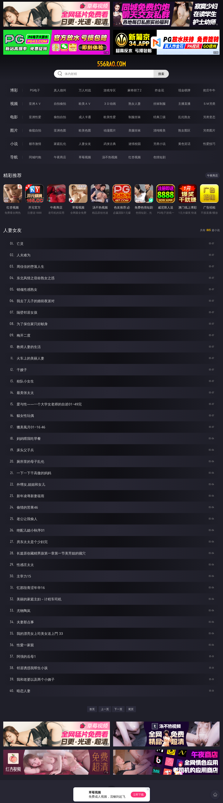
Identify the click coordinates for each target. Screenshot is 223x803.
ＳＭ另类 (209, 103)
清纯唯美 (159, 130)
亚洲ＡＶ (35, 103)
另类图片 (209, 130)
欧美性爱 (110, 117)
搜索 (161, 74)
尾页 (131, 709)
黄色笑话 (184, 144)
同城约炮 (35, 157)
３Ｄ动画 (110, 103)
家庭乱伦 (60, 144)
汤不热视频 (109, 157)
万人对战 (85, 90)
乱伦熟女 (184, 117)
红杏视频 (134, 157)
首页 (92, 709)
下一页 (118, 709)
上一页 (105, 709)
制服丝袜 (134, 117)
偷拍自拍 (60, 117)
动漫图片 (110, 130)
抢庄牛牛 (209, 90)
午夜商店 (60, 157)
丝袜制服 (159, 103)
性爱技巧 (209, 144)
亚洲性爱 (35, 117)
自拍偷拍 (60, 103)
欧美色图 (85, 130)
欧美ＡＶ (85, 103)
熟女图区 (184, 130)
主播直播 (184, 103)
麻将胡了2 (134, 90)
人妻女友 (85, 144)
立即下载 (138, 794)
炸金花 (159, 90)
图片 (14, 130)
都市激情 (35, 144)
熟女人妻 (134, 103)
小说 (14, 143)
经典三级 (159, 117)
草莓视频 (85, 157)
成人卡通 (85, 117)
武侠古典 (110, 144)
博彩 (14, 90)
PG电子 (35, 90)
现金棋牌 (184, 90)
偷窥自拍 (35, 130)
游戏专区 (110, 90)
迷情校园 (134, 144)
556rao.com (111, 64)
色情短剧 (159, 157)
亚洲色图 (60, 130)
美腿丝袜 (134, 130)
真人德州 (60, 90)
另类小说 (159, 144)
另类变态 (209, 117)
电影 (14, 116)
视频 (14, 103)
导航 (14, 157)
